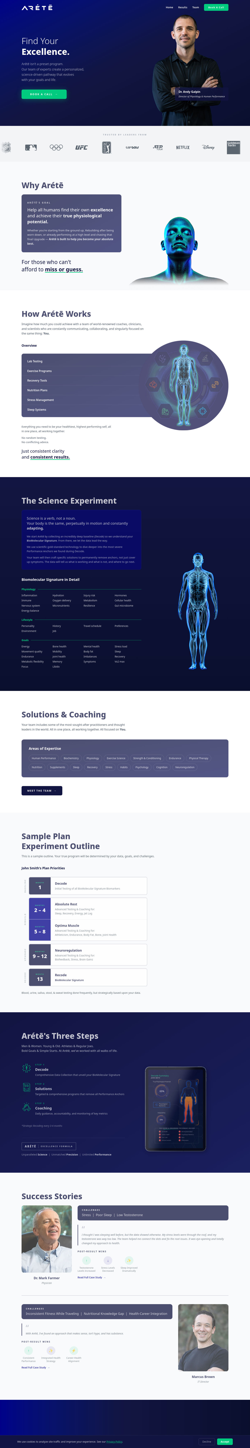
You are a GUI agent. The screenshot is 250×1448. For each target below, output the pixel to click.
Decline (206, 1441)
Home (169, 7)
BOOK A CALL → (44, 94)
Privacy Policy (114, 1441)
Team (195, 7)
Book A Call (216, 7)
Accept (225, 1441)
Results (182, 7)
